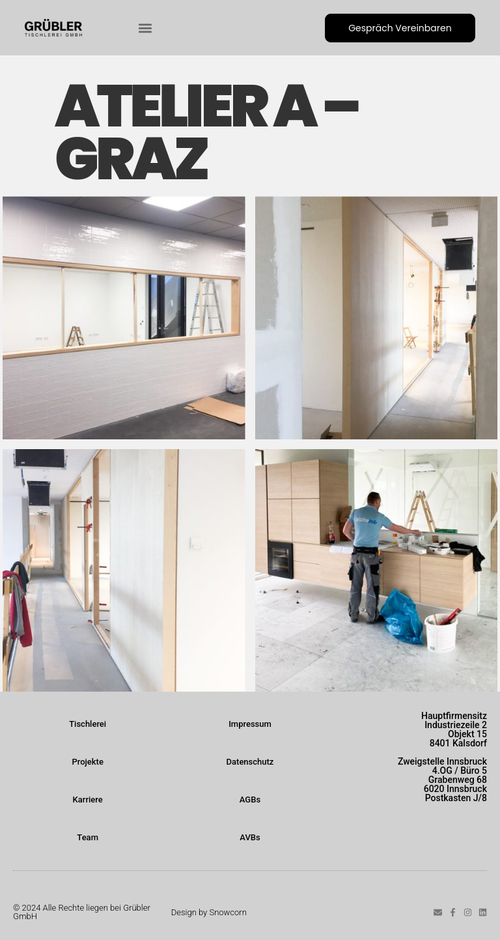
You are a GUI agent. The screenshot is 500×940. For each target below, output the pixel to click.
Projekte (87, 762)
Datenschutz (250, 762)
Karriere (88, 799)
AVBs (250, 837)
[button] (145, 27)
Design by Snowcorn (209, 912)
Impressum (250, 724)
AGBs (250, 799)
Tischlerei (87, 724)
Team (87, 837)
